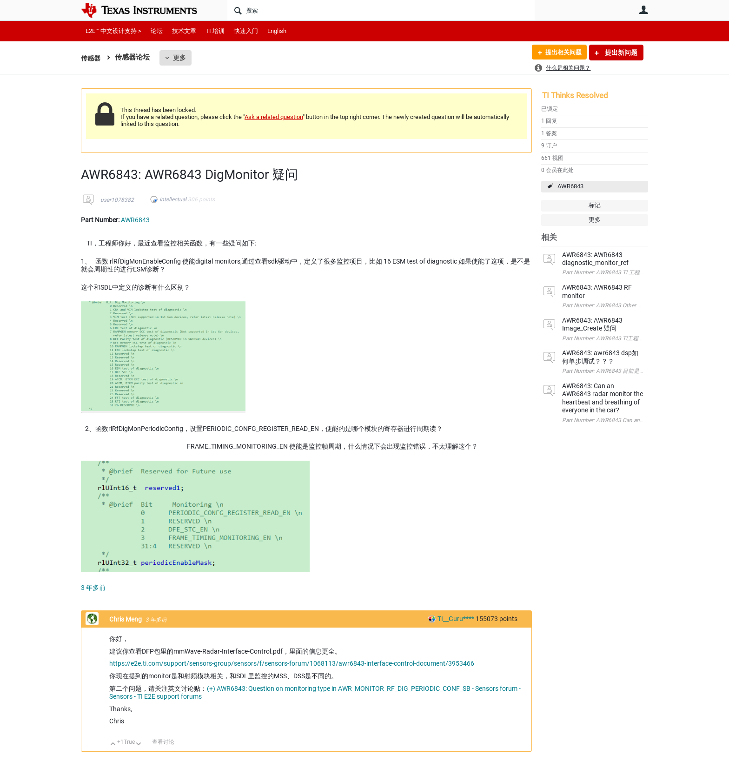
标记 (595, 205)
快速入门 (246, 30)
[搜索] (381, 10)
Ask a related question (274, 116)
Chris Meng (126, 619)
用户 (643, 9)
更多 (180, 57)
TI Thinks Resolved (575, 95)
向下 (139, 744)
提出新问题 (620, 52)
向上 (113, 744)
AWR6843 (570, 186)
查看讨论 (163, 742)
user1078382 (117, 200)
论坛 (157, 30)
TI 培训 (215, 30)
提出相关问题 (561, 52)
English (276, 30)
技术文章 (184, 30)
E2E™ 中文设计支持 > (113, 30)
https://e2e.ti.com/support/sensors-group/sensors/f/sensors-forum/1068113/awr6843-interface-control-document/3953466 (291, 663)
